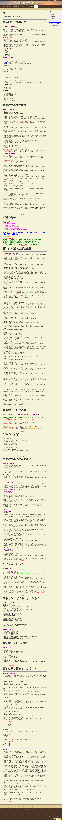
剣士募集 (31, 6)
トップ (2, 6)
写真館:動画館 (16, 6)
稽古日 (52, 14)
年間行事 (53, 16)
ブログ (52, 20)
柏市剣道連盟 (54, 25)
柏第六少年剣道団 (55, 23)
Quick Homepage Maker (56, 816)
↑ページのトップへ (29, 809)
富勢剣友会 (9, 21)
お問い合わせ (24, 6)
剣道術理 (53, 18)
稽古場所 (8, 6)
